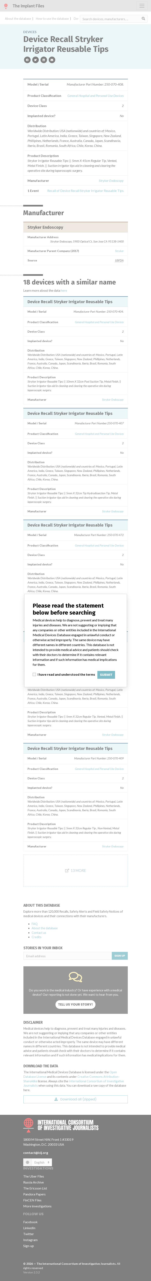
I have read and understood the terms (66, 674)
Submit (106, 674)
